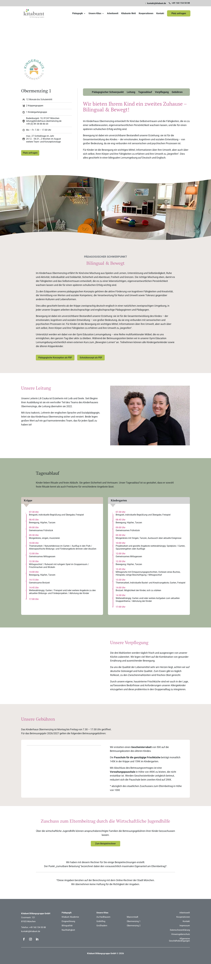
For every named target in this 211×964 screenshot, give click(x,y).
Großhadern (101, 925)
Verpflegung (162, 94)
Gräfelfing (100, 921)
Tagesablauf (145, 94)
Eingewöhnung (68, 921)
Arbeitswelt (112, 15)
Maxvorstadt (132, 916)
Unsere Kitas (95, 15)
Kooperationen (146, 15)
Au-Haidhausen (103, 916)
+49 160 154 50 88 (37, 927)
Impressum (185, 925)
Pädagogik (77, 15)
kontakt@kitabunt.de (30, 931)
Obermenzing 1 (133, 921)
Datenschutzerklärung (180, 929)
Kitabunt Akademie (70, 916)
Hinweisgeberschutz (180, 934)
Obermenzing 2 (133, 925)
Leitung (131, 94)
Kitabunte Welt (128, 15)
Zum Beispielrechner (105, 843)
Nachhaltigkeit (68, 929)
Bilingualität (67, 925)
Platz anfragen (178, 14)
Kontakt (160, 15)
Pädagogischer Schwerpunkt (108, 94)
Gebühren (177, 94)
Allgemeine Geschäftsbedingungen (179, 939)
